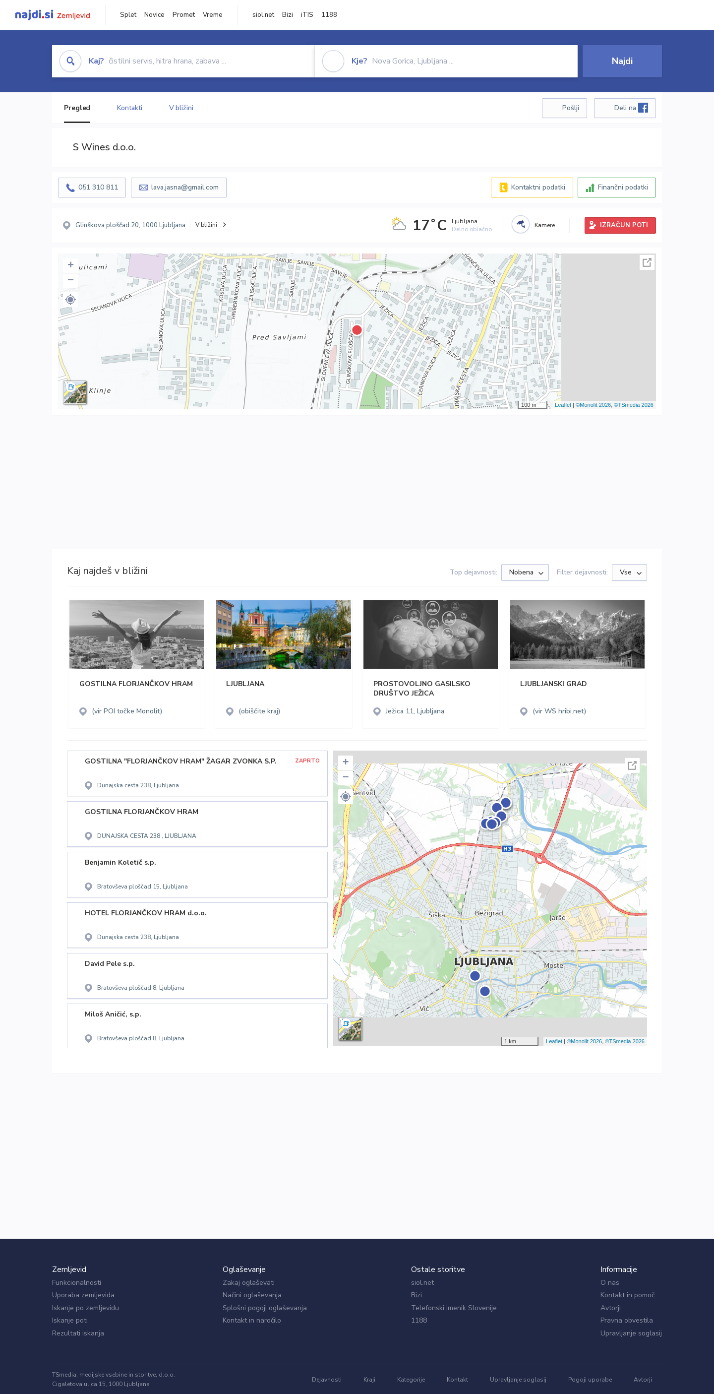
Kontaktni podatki (538, 187)
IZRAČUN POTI (624, 225)
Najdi (622, 61)
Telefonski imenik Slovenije (454, 1308)
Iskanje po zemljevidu (85, 1308)
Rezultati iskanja (78, 1333)
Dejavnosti (327, 1380)
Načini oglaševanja (252, 1295)
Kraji (369, 1380)
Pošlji (570, 108)
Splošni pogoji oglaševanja (265, 1308)
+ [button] (70, 265)
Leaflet (563, 405)
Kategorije (411, 1380)
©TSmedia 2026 (634, 405)
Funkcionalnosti (76, 1282)
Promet (184, 14)
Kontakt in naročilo (252, 1320)
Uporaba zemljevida (83, 1295)
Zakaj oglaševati (249, 1282)
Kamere (545, 225)
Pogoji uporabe (590, 1380)
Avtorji (610, 1308)
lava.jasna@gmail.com (185, 187)
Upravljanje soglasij (631, 1333)
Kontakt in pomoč (627, 1295)
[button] (70, 299)
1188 (329, 14)
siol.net (263, 14)
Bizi (287, 14)
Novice (154, 14)
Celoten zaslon (647, 262)
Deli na (631, 108)
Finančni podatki (623, 187)
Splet (128, 14)
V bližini (181, 108)
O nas (609, 1282)
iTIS (307, 14)
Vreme (213, 14)
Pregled (77, 108)
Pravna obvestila (626, 1320)
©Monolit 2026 (593, 405)
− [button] (70, 280)
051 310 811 (98, 187)
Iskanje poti (70, 1320)
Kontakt (457, 1380)
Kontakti (129, 108)
